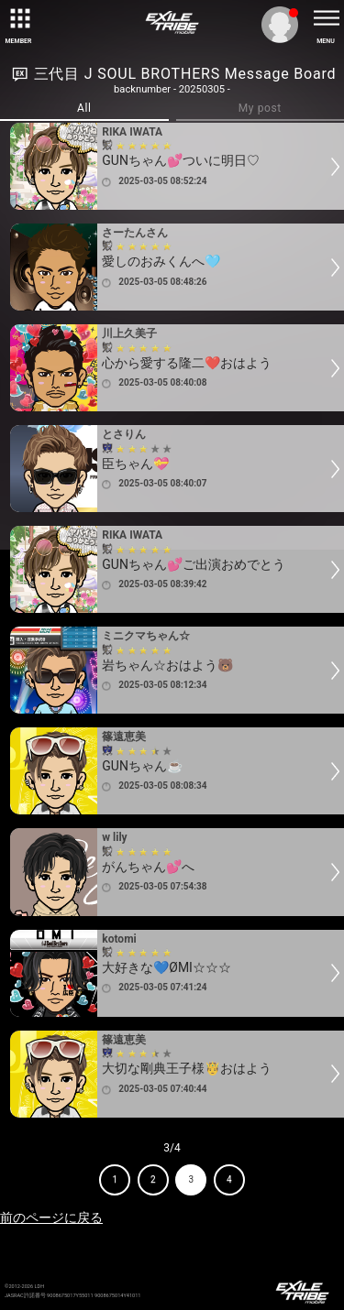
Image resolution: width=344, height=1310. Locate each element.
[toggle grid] (18, 18)
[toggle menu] (325, 18)
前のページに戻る (51, 1217)
